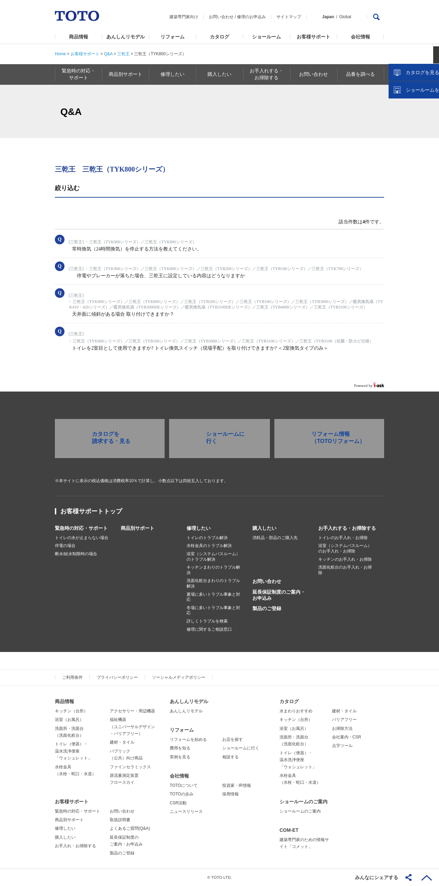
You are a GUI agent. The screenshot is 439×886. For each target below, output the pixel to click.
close (430, 111)
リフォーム (173, 36)
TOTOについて (184, 785)
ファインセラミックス (130, 767)
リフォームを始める (188, 739)
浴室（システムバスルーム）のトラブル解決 (213, 556)
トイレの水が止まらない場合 (81, 537)
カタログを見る (411, 129)
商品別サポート (137, 528)
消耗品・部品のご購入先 (275, 537)
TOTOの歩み (181, 794)
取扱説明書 (120, 819)
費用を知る (180, 748)
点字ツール (342, 745)
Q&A (108, 53)
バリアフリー (344, 719)
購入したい (264, 528)
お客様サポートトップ (91, 511)
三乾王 (123, 53)
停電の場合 (65, 545)
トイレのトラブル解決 (207, 537)
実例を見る (180, 757)
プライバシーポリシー (117, 677)
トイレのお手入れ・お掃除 (343, 537)
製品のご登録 (266, 608)
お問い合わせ (221, 16)
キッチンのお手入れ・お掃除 (345, 559)
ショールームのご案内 (304, 801)
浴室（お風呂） (69, 719)
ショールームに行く (240, 748)
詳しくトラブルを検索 (207, 621)
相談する (230, 757)
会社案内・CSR (346, 737)
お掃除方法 (342, 728)
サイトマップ (288, 16)
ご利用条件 (72, 677)
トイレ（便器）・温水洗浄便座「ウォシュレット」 (73, 751)
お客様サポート (313, 36)
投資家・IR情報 (236, 785)
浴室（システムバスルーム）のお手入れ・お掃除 (345, 548)
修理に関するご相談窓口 (209, 629)
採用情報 (230, 794)
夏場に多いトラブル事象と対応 (213, 597)
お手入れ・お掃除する (75, 845)
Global (345, 16)
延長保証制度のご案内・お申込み (278, 595)
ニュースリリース (186, 811)
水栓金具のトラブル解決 (209, 545)
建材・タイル (122, 742)
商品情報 (78, 36)
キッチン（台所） (71, 711)
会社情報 (360, 36)
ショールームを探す (416, 146)
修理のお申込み (251, 16)
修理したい (199, 528)
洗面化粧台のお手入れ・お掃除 (345, 570)
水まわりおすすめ (296, 711)
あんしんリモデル (125, 36)
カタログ (219, 36)
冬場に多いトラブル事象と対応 (213, 610)
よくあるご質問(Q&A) (130, 828)
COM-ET (289, 830)
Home (60, 53)
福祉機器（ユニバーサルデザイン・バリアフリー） (132, 726)
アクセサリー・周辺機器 (132, 711)
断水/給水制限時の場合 (76, 553)
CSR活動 (178, 803)
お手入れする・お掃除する (347, 528)
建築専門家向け (183, 16)
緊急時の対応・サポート (81, 528)
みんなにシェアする (376, 877)
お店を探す (232, 739)
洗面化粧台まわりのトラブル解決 (213, 583)
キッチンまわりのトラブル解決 (213, 570)
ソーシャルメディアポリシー (178, 677)
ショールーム (266, 36)
